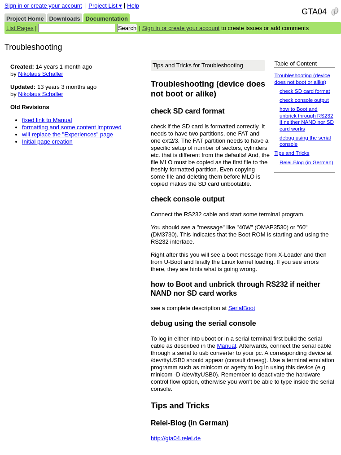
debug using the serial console (305, 141)
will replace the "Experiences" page (67, 134)
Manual (226, 345)
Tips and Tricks (291, 153)
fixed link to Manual (47, 120)
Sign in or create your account (43, 5)
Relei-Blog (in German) (306, 162)
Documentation (106, 18)
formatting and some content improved (72, 127)
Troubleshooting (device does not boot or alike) (302, 78)
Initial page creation (47, 141)
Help (133, 5)
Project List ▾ (105, 5)
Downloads (64, 18)
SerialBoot (241, 308)
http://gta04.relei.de (176, 438)
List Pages (20, 28)
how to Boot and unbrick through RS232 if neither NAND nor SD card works (307, 118)
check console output (304, 100)
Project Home (25, 18)
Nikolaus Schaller (40, 73)
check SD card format (305, 91)
